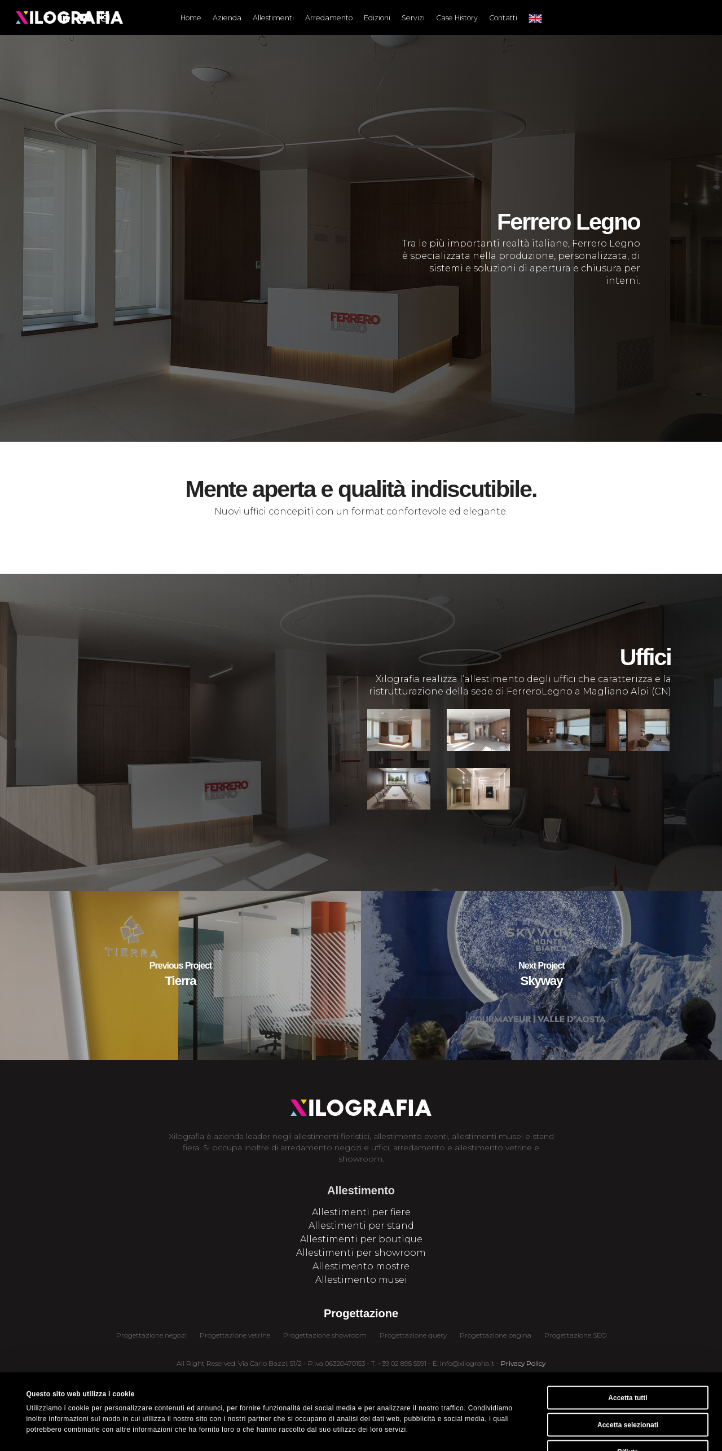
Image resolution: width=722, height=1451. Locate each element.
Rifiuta (627, 1387)
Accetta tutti (627, 1332)
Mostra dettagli (409, 1431)
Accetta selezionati (627, 1360)
